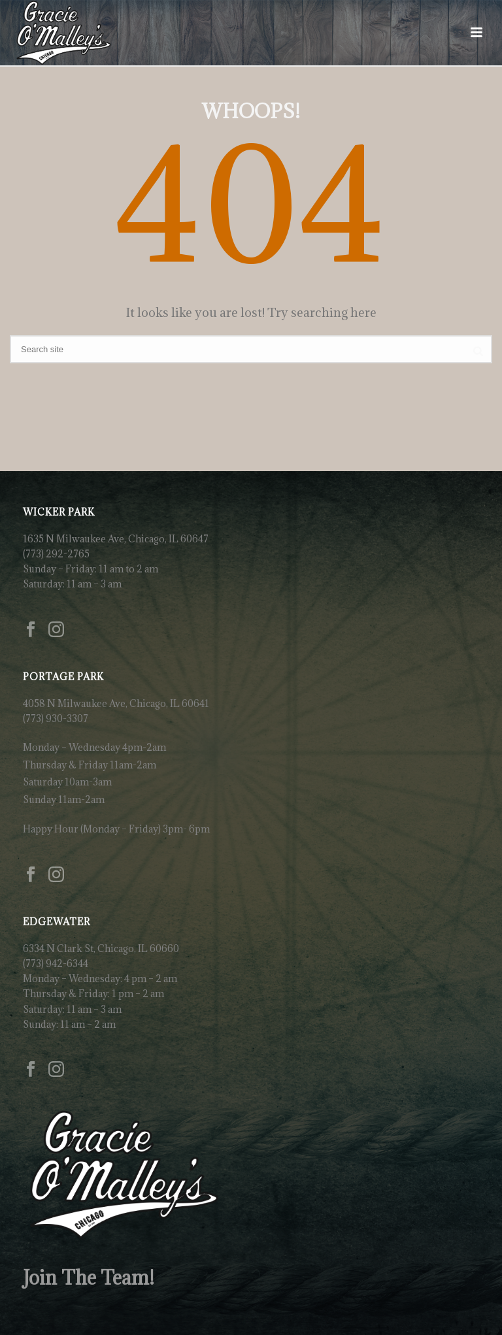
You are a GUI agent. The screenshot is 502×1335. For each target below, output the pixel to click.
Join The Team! (88, 1277)
